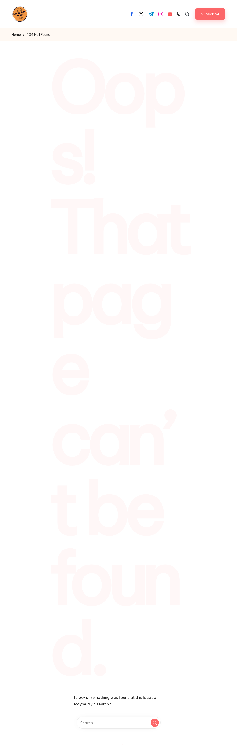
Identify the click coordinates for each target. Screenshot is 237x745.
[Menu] (44, 14)
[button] (210, 13)
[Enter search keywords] (119, 723)
